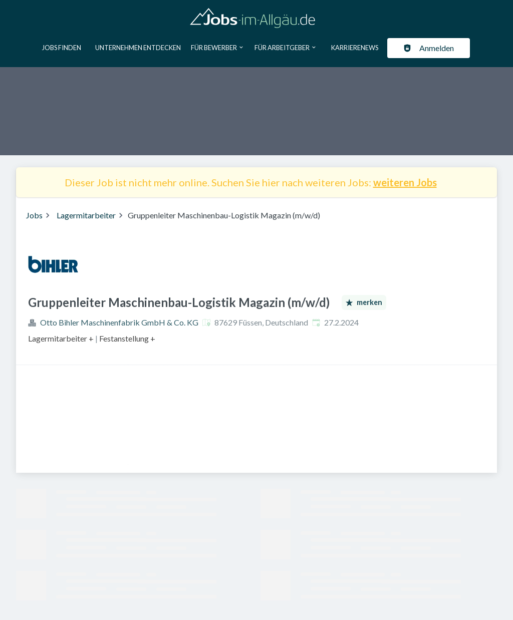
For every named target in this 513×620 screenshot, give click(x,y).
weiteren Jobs (405, 182)
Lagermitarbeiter (86, 215)
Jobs (34, 215)
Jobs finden (61, 48)
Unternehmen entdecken (138, 48)
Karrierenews (354, 48)
